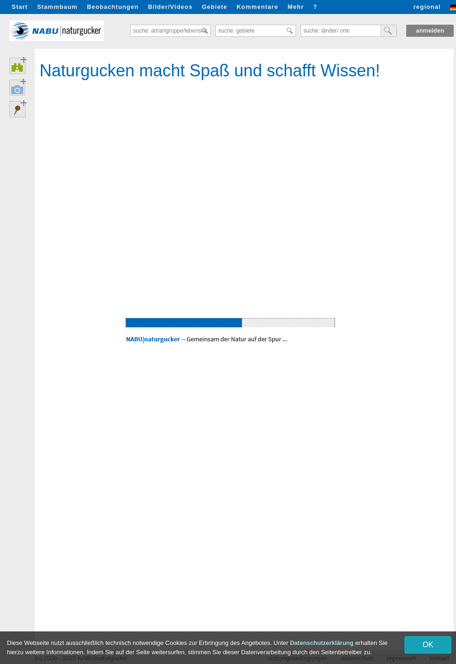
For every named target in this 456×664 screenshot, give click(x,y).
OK (427, 645)
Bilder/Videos (170, 6)
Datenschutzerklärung (322, 642)
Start (20, 6)
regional (427, 6)
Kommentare (257, 6)
